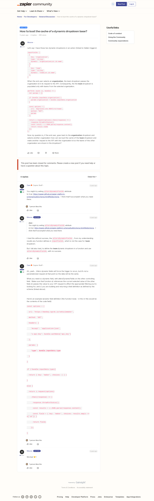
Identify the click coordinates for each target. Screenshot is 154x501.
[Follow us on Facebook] (22, 490)
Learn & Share (37, 11)
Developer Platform (80, 491)
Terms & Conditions (68, 481)
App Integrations (134, 491)
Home (19, 17)
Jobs (100, 491)
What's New (53, 11)
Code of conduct (115, 33)
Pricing (60, 491)
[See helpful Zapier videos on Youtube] (39, 490)
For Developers (30, 17)
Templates (119, 491)
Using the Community (116, 37)
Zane (28, 185)
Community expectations (118, 41)
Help (67, 491)
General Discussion (47, 17)
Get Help (22, 11)
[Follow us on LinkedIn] (27, 490)
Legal (130, 496)
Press (92, 491)
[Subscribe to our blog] (31, 490)
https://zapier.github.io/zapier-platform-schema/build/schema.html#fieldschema (64, 228)
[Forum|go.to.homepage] (35, 4)
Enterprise (108, 491)
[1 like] (34, 206)
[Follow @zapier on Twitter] (35, 490)
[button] (121, 4)
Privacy (137, 496)
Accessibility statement (85, 481)
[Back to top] (150, 478)
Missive (30, 42)
